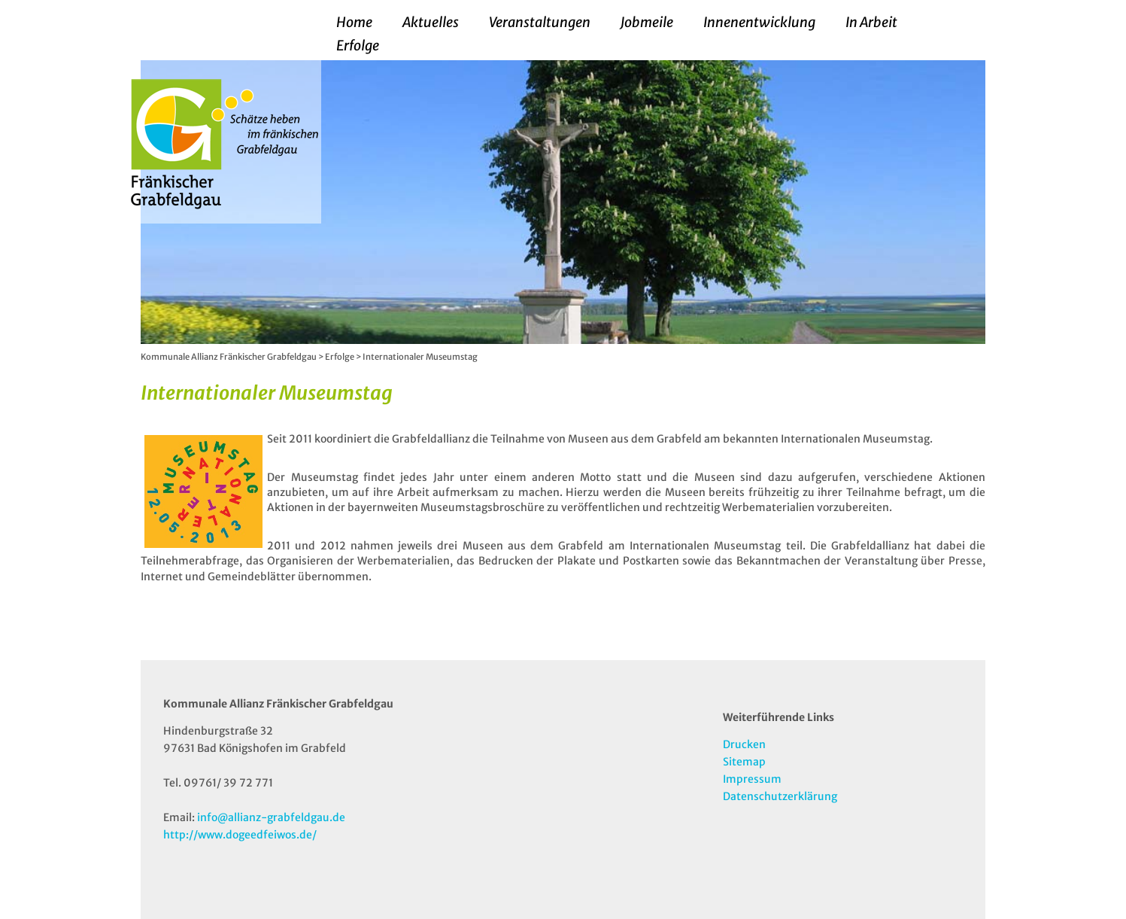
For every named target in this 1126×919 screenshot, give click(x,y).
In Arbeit (871, 22)
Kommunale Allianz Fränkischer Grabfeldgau (229, 356)
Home (354, 22)
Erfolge (357, 46)
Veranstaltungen (539, 22)
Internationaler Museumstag (420, 356)
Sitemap (744, 761)
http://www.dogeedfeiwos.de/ (240, 834)
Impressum (752, 779)
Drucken (744, 744)
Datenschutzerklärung (780, 796)
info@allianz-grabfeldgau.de (271, 817)
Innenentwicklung (759, 22)
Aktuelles (430, 22)
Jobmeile (647, 22)
